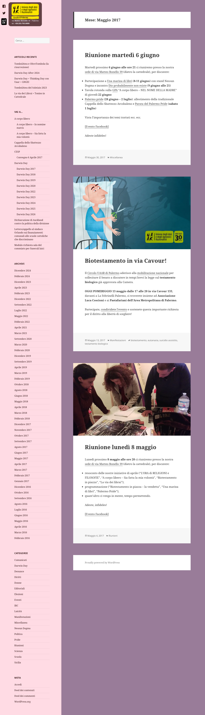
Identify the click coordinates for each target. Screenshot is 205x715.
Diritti (17, 577)
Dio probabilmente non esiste (127, 85)
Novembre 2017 (23, 430)
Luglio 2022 (20, 310)
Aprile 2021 (20, 327)
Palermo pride (94, 99)
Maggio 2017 (21, 458)
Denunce (19, 571)
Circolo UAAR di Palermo (103, 273)
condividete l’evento (114, 309)
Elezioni (18, 594)
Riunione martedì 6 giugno (122, 55)
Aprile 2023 (20, 287)
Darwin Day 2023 (26, 197)
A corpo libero (22, 118)
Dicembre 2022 (22, 299)
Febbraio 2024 (22, 276)
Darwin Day (20, 163)
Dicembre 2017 (22, 424)
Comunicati (20, 560)
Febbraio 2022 (22, 321)
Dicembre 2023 (22, 281)
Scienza (18, 651)
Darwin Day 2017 (26, 168)
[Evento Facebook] (97, 126)
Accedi (18, 684)
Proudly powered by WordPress (102, 562)
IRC (16, 605)
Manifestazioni (22, 617)
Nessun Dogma (22, 628)
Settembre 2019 (23, 361)
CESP (17, 151)
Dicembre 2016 (22, 486)
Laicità (18, 611)
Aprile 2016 (20, 526)
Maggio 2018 (21, 401)
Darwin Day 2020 (26, 185)
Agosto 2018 (20, 390)
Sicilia (17, 662)
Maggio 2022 (21, 316)
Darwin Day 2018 (26, 174)
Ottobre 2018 (21, 384)
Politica (18, 634)
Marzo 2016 (20, 532)
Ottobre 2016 (21, 492)
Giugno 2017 (21, 452)
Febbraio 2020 (22, 350)
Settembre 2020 (23, 338)
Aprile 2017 (20, 464)
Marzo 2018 (20, 412)
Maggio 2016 (21, 521)
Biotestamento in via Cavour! (126, 260)
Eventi (17, 599)
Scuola (17, 656)
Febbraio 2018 (22, 418)
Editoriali (19, 588)
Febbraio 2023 (22, 293)
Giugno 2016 (21, 515)
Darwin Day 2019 (26, 180)
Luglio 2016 (20, 509)
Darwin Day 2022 (26, 191)
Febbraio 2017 (22, 475)
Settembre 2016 (23, 498)
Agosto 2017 (20, 447)
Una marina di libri (119, 81)
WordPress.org (22, 701)
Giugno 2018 (21, 395)
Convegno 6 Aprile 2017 (29, 157)
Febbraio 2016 (22, 538)
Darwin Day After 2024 (26, 72)
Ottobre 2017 (21, 435)
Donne (17, 582)
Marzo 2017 (20, 469)
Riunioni (19, 645)
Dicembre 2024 (22, 270)
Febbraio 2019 (22, 378)
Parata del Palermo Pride (151, 104)
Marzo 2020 (20, 344)
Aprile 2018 (20, 407)
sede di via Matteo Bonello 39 (104, 72)
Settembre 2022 (23, 304)
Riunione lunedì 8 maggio (120, 447)
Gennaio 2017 (21, 481)
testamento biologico (96, 343)
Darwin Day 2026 (26, 214)
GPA (115, 90)
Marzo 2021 (20, 333)
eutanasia (153, 340)
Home (25, 11)
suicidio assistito (168, 340)
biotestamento (139, 340)
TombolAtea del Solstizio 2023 (30, 87)
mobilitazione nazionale (153, 273)
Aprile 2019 (20, 367)
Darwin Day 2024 (26, 203)
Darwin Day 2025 (26, 208)
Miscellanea (20, 622)
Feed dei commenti (24, 695)
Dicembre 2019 (22, 356)
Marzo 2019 (20, 373)
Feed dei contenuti (24, 690)
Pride (17, 639)
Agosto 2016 (20, 504)
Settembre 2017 (23, 441)
